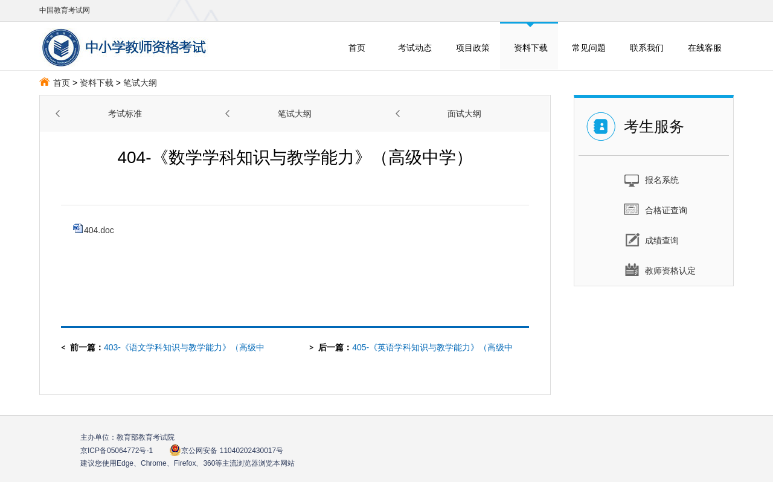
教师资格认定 (660, 270)
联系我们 (647, 48)
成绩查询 (651, 240)
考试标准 (125, 113)
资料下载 (531, 48)
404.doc (93, 230)
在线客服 (705, 48)
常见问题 (589, 48)
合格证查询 (655, 210)
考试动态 (415, 48)
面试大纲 (464, 113)
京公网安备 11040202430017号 (226, 450)
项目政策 (473, 48)
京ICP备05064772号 (116, 450)
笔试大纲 (140, 83)
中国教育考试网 (64, 10)
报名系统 (651, 179)
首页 (356, 48)
